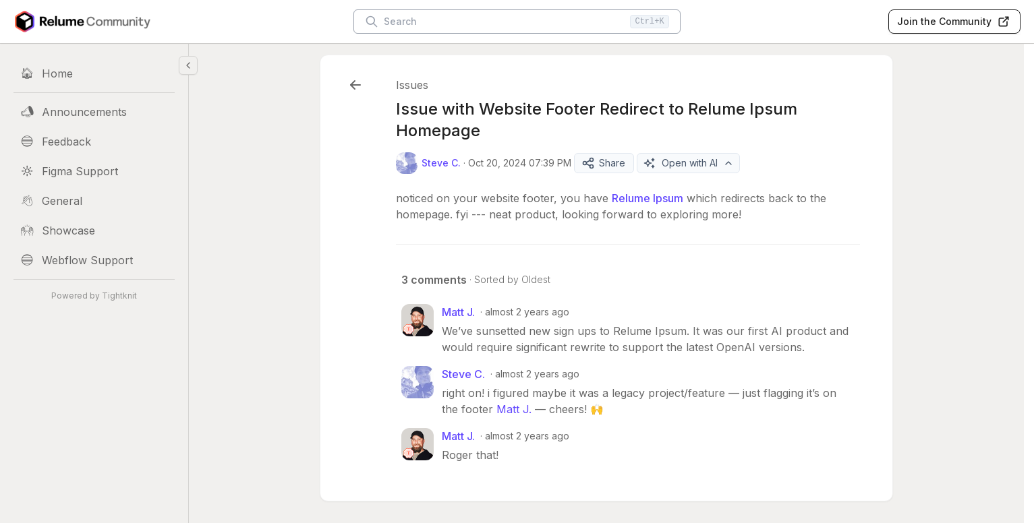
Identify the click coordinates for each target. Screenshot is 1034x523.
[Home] (94, 73)
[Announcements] (94, 111)
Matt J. (514, 409)
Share (603, 163)
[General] (94, 200)
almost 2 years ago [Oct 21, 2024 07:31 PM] (527, 435)
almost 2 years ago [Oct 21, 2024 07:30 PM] (537, 373)
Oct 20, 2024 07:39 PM (519, 162)
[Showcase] (94, 230)
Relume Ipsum (647, 198)
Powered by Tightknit (94, 295)
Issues (412, 85)
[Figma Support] (94, 171)
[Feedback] (94, 141)
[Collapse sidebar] (188, 65)
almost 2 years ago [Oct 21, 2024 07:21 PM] (527, 311)
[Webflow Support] (94, 260)
